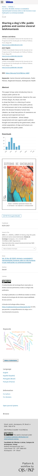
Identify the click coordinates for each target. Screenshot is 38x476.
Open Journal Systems (10, 406)
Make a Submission (10, 360)
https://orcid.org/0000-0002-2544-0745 (12, 56)
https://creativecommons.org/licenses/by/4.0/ (16, 307)
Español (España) (9, 376)
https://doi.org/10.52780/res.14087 (17, 73)
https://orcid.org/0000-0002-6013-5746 (12, 45)
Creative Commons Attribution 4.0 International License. (16, 438)
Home (4, 7)
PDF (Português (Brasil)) (12, 216)
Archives (10, 7)
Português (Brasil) (9, 379)
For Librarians (7, 397)
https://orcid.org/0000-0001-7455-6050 (12, 67)
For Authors (6, 394)
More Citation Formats (10, 249)
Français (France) (9, 382)
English (5, 373)
